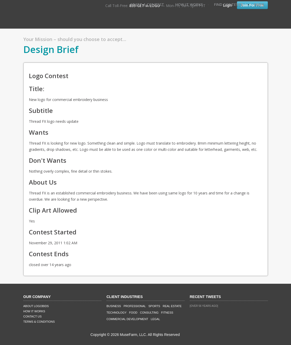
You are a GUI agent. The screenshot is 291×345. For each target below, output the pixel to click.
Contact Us (32, 316)
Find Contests (228, 4)
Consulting (149, 312)
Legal (155, 319)
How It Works (189, 4)
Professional (135, 306)
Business (114, 306)
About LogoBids (36, 306)
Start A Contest (147, 4)
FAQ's (259, 4)
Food (133, 312)
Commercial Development (127, 319)
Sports (154, 306)
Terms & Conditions (39, 321)
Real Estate (172, 306)
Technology (117, 312)
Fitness (167, 312)
